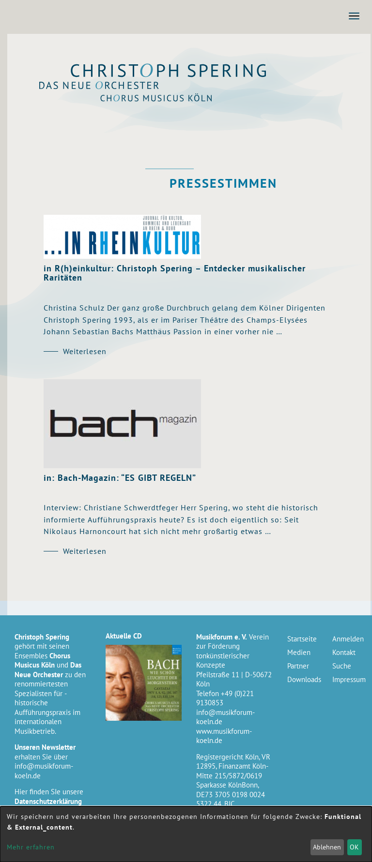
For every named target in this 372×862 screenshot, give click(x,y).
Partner (298, 665)
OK (354, 847)
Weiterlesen (85, 351)
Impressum (347, 679)
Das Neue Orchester (178, 87)
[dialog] (186, 834)
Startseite (302, 638)
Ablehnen (327, 847)
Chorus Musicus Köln (178, 100)
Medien (298, 652)
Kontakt (344, 652)
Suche (341, 665)
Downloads (302, 679)
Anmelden (347, 638)
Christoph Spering (178, 71)
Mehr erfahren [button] (31, 847)
